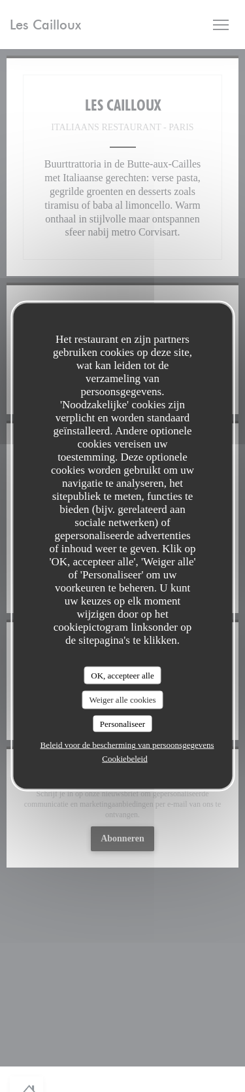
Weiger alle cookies (122, 700)
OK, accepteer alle (122, 675)
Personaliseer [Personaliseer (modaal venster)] (122, 723)
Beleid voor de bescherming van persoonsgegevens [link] (127, 745)
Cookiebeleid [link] (124, 759)
